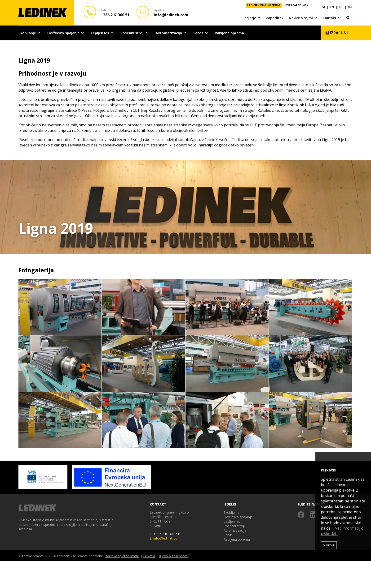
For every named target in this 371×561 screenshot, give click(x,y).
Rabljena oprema (229, 32)
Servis (198, 32)
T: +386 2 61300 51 (164, 533)
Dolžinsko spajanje (63, 32)
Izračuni (336, 32)
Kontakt (329, 16)
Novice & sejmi (301, 16)
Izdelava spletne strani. (122, 555)
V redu (328, 545)
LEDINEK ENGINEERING (263, 5)
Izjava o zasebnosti (173, 555)
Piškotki (149, 555)
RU (350, 5)
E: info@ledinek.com (165, 537)
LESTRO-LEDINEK (296, 5)
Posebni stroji (132, 32)
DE (341, 5)
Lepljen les (100, 32)
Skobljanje (27, 32)
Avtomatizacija (169, 32)
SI (323, 5)
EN (332, 5)
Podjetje (249, 16)
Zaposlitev (274, 16)
